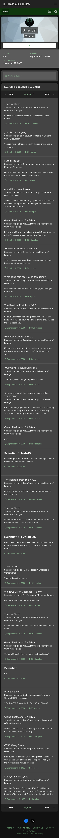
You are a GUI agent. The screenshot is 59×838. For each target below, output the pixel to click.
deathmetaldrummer (32, 695)
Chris (25, 595)
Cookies (50, 827)
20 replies (34, 359)
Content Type (13, 76)
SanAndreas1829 (30, 107)
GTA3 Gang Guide (14, 745)
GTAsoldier (28, 399)
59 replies (30, 268)
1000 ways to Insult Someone (20, 248)
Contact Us (38, 827)
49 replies (34, 605)
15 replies (33, 799)
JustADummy (29, 224)
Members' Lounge (13, 110)
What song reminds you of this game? (25, 276)
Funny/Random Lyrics (16, 776)
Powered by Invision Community (29, 834)
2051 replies (31, 123)
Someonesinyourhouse (34, 164)
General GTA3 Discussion (16, 698)
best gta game (12, 691)
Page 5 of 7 (29, 94)
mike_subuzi (28, 135)
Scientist (8, 107)
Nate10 (26, 453)
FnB (24, 748)
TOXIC (26, 570)
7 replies (30, 180)
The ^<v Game (12, 104)
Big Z (25, 280)
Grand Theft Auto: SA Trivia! (19, 220)
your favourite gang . (15, 132)
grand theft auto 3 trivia (17, 189)
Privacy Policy (23, 827)
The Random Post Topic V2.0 (20, 305)
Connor (26, 780)
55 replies (34, 418)
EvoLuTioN (28, 537)
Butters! (26, 252)
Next (47, 94)
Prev (11, 94)
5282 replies (31, 240)
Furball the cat (12, 160)
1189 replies (31, 211)
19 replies (34, 708)
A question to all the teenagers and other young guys (26, 394)
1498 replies (35, 328)
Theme (9, 827)
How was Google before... (18, 336)
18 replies (30, 296)
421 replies (35, 583)
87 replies (30, 152)
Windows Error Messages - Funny (23, 591)
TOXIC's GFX (11, 566)
